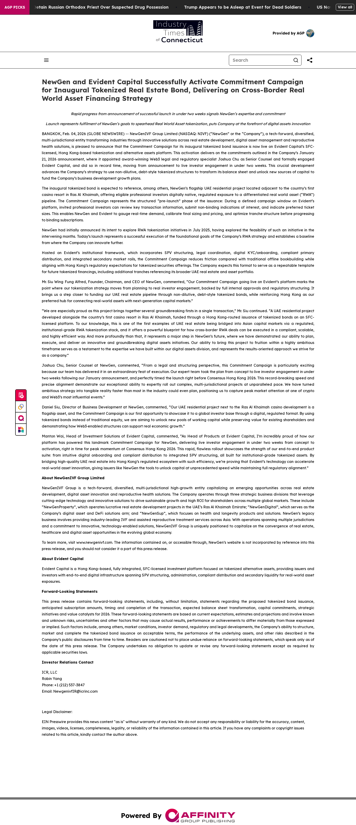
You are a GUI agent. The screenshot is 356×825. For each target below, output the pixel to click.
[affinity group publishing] (21, 418)
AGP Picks (15, 7)
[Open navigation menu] (46, 60)
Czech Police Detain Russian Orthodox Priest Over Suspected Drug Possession (91, 7)
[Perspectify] (21, 406)
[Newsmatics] (21, 429)
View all (345, 7)
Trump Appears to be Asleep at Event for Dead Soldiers (247, 7)
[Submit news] (21, 395)
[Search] (259, 60)
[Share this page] (309, 60)
